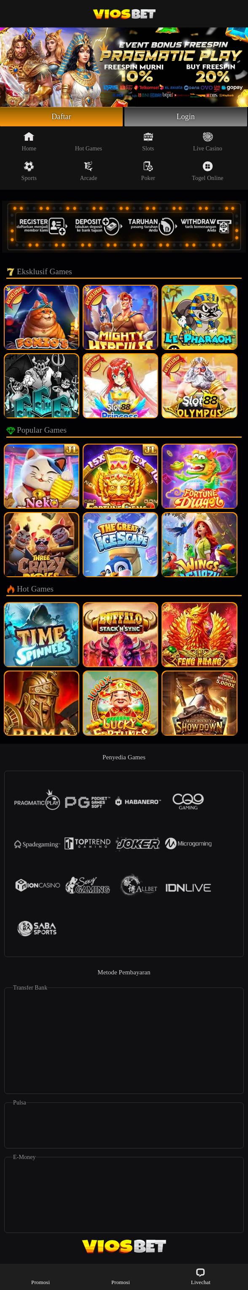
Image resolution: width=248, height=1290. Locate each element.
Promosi (40, 1276)
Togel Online (207, 171)
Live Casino (207, 141)
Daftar (61, 116)
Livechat (200, 1276)
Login (185, 116)
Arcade (88, 171)
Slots (148, 141)
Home (29, 141)
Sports (29, 171)
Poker (148, 171)
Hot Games (88, 141)
